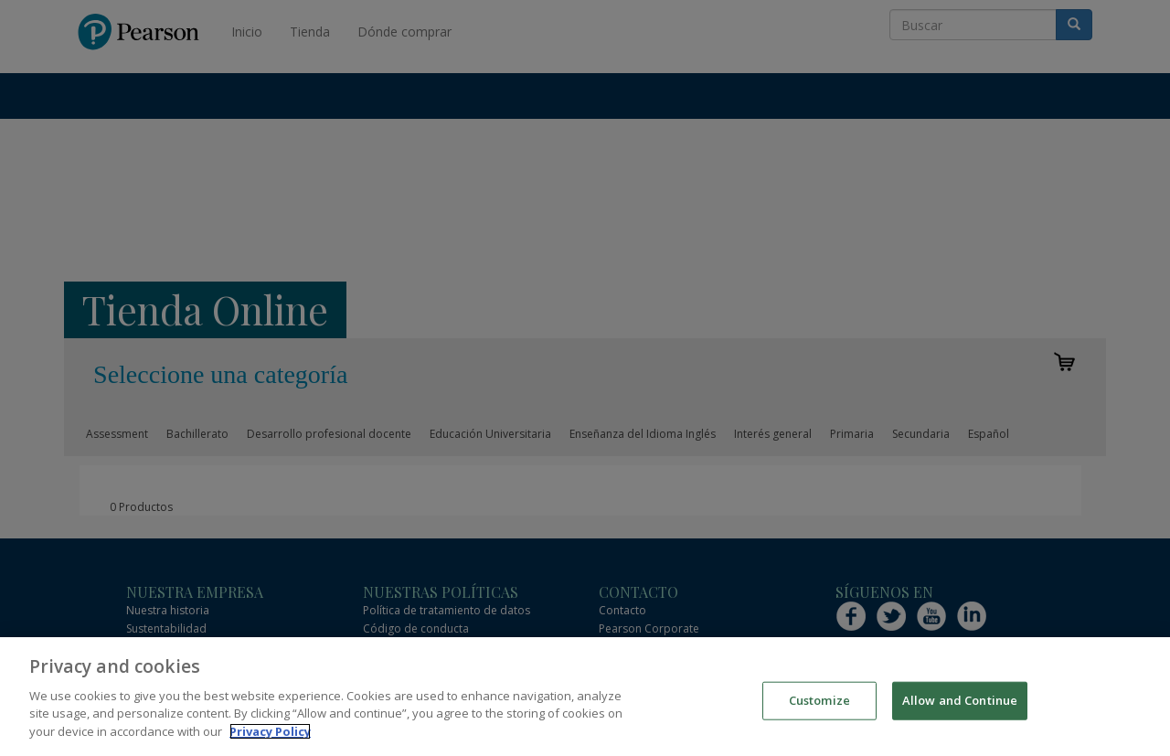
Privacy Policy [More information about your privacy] (270, 742)
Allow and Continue (959, 711)
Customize (819, 711)
